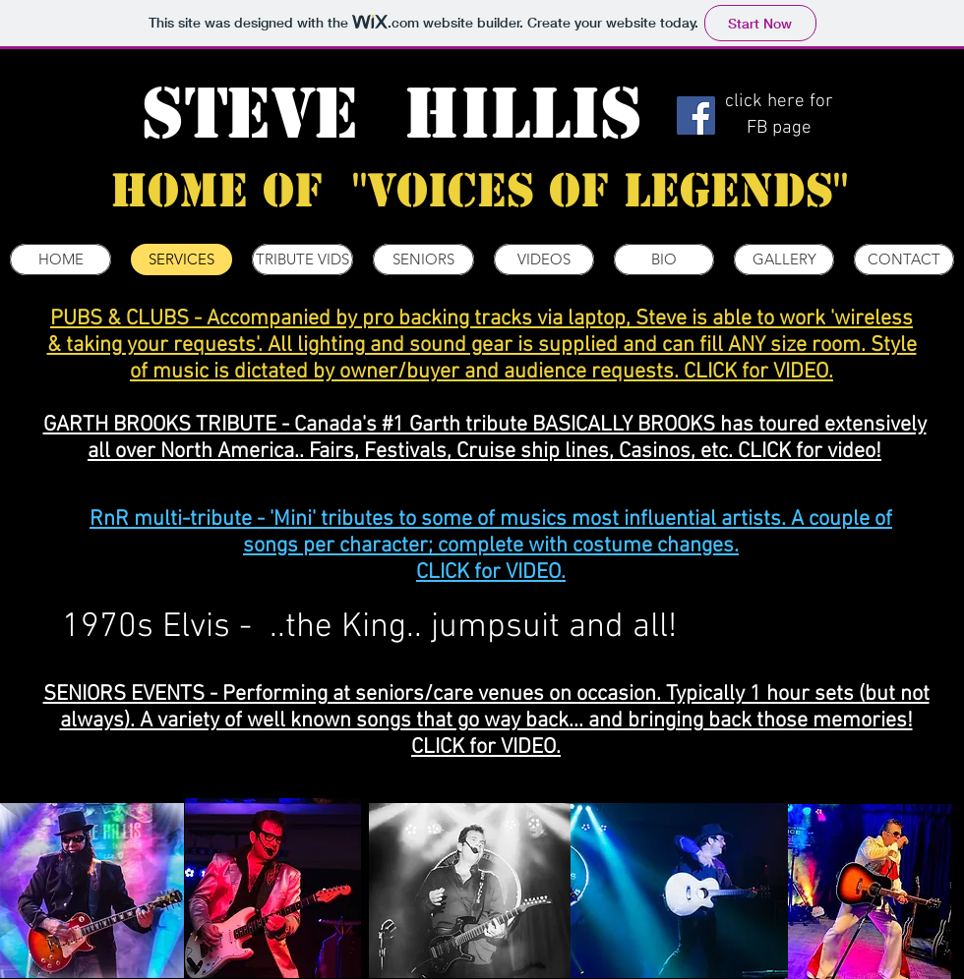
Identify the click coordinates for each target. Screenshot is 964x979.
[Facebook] (696, 115)
